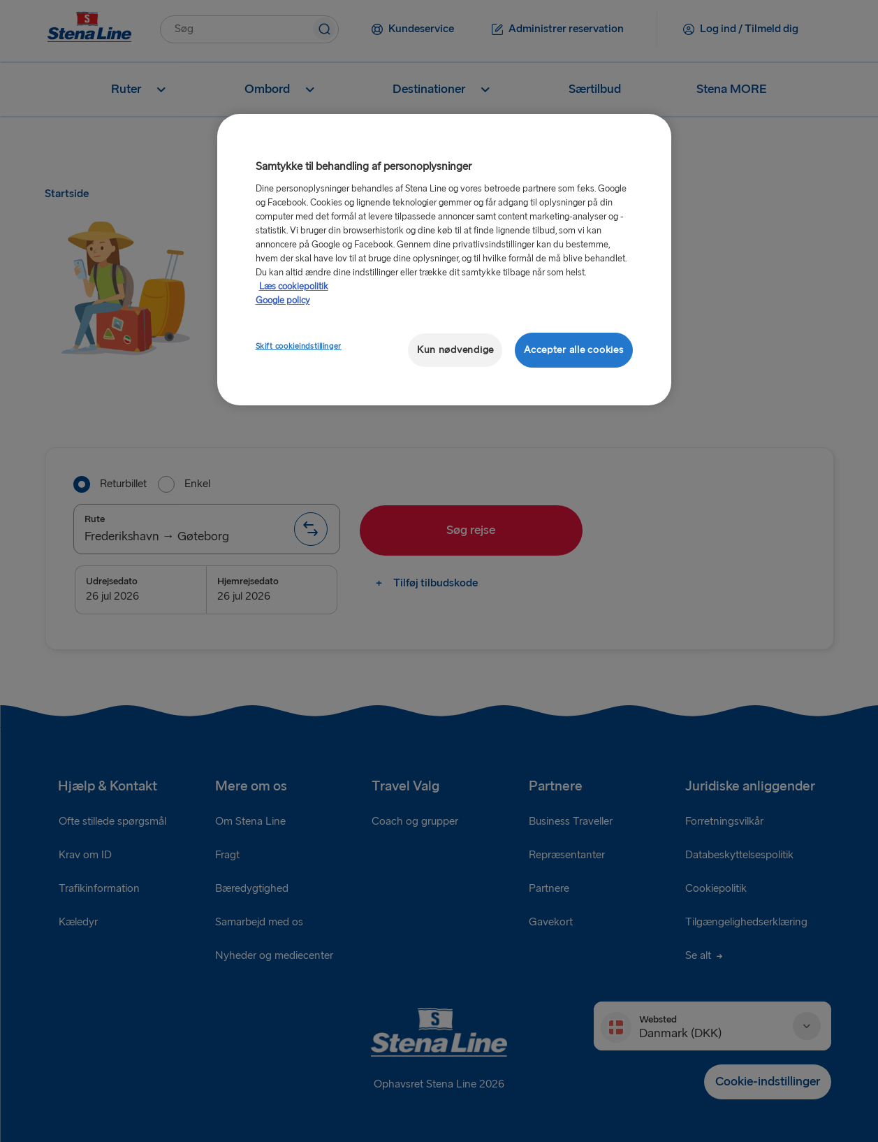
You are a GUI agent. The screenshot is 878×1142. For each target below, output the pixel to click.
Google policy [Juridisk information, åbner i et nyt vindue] (283, 300)
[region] (444, 259)
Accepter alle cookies (573, 350)
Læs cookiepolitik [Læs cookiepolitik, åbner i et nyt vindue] (293, 286)
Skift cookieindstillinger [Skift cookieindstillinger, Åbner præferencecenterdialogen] (299, 346)
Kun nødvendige (455, 350)
